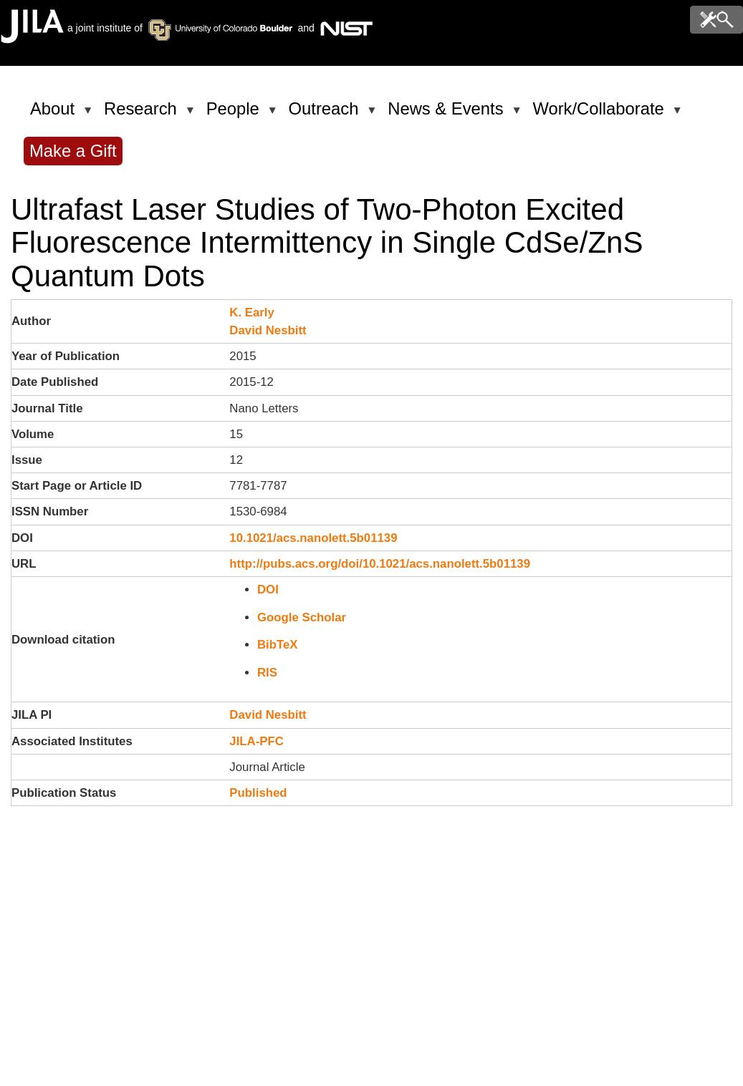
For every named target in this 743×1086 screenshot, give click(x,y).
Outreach (326, 114)
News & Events (447, 114)
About (55, 114)
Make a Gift (73, 150)
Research (143, 114)
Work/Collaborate (600, 114)
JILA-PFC (256, 741)
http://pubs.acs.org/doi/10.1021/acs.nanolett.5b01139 (379, 564)
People (235, 114)
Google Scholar (301, 617)
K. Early (251, 312)
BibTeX (277, 644)
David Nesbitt (267, 330)
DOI (268, 589)
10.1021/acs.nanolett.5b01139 (313, 538)
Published (258, 793)
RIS (267, 672)
